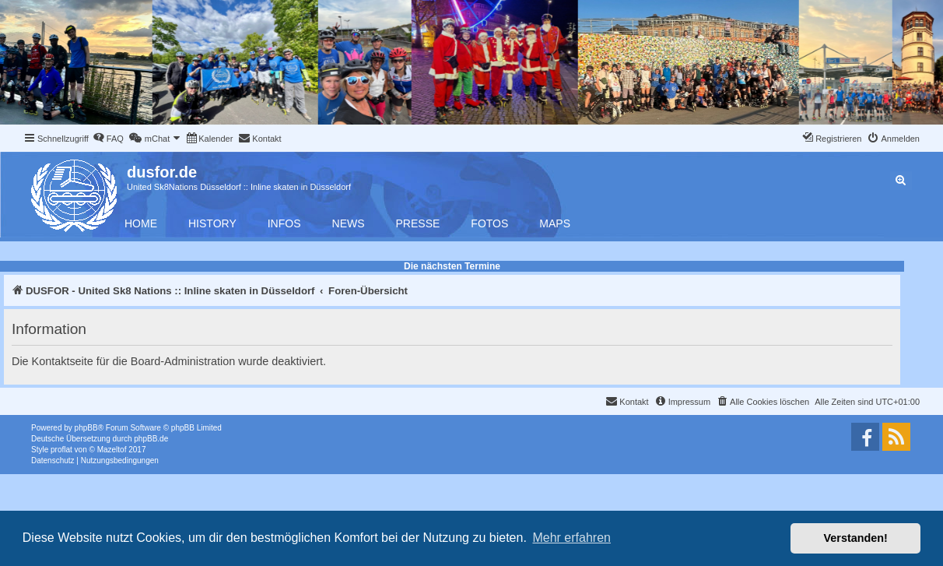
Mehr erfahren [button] (571, 537)
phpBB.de (151, 438)
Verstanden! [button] (856, 538)
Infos (284, 223)
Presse (418, 223)
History (212, 223)
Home (140, 223)
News (348, 223)
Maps (554, 223)
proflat (61, 449)
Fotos (489, 223)
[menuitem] (108, 138)
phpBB (86, 428)
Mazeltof (112, 449)
